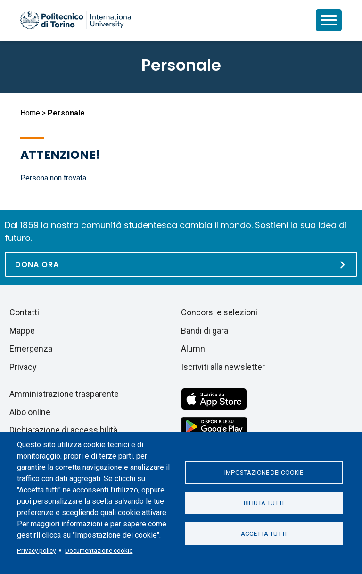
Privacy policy (36, 550)
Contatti (24, 312)
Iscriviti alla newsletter (223, 367)
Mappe (22, 331)
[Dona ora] (181, 264)
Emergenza (30, 348)
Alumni (194, 348)
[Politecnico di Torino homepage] (76, 20)
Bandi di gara (204, 331)
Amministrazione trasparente (64, 394)
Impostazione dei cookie (263, 472)
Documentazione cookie (98, 550)
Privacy (23, 367)
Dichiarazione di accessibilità (63, 430)
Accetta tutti (264, 533)
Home (30, 112)
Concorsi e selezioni (219, 312)
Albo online (29, 412)
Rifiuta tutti (264, 503)
